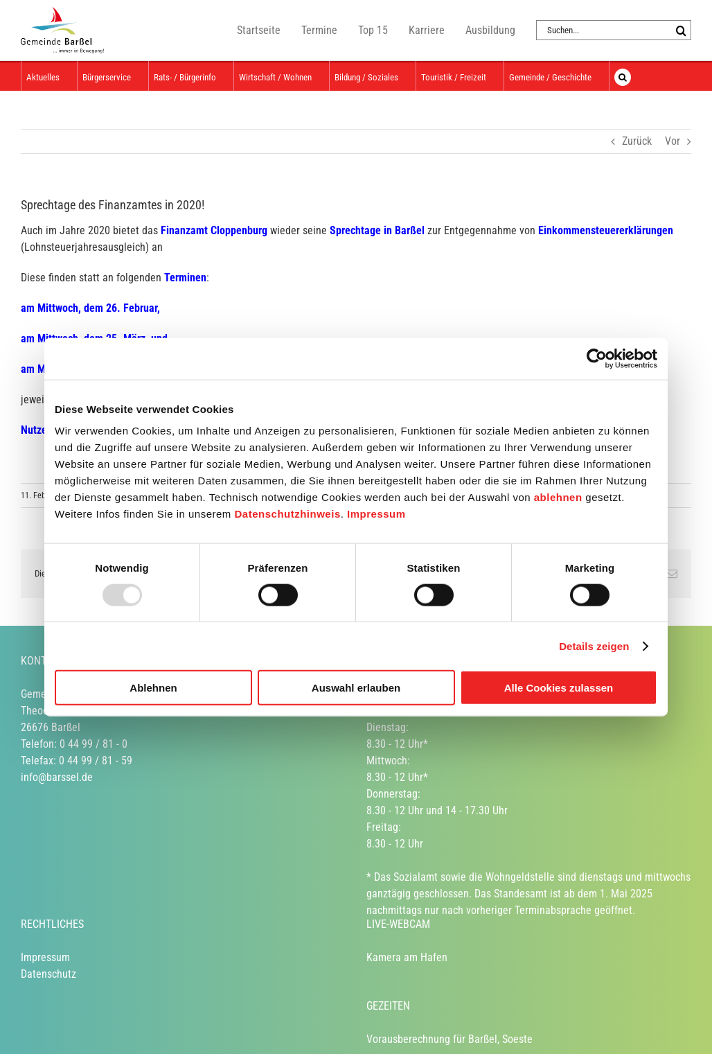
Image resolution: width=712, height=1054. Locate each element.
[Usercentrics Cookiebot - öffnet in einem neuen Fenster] (596, 358)
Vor (672, 141)
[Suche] (681, 30)
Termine (319, 30)
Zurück (637, 141)
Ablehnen (153, 688)
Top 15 (373, 30)
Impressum (376, 514)
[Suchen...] (603, 30)
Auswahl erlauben (356, 688)
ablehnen (558, 497)
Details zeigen (594, 645)
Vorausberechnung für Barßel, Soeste (449, 1039)
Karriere (427, 30)
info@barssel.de (57, 777)
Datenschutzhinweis (288, 514)
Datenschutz (48, 974)
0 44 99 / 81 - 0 (93, 743)
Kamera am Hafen (406, 957)
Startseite (259, 30)
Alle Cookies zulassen (559, 688)
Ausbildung (490, 30)
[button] (622, 76)
